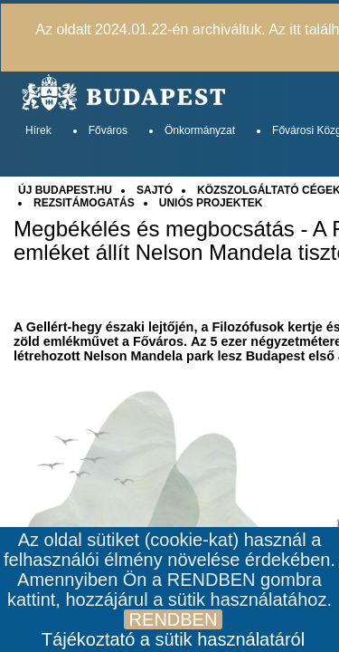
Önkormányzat (200, 130)
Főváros (108, 130)
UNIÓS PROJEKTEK (211, 203)
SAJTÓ (155, 190)
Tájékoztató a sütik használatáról (173, 639)
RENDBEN (173, 619)
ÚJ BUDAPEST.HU (65, 190)
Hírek (38, 130)
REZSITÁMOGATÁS (84, 203)
